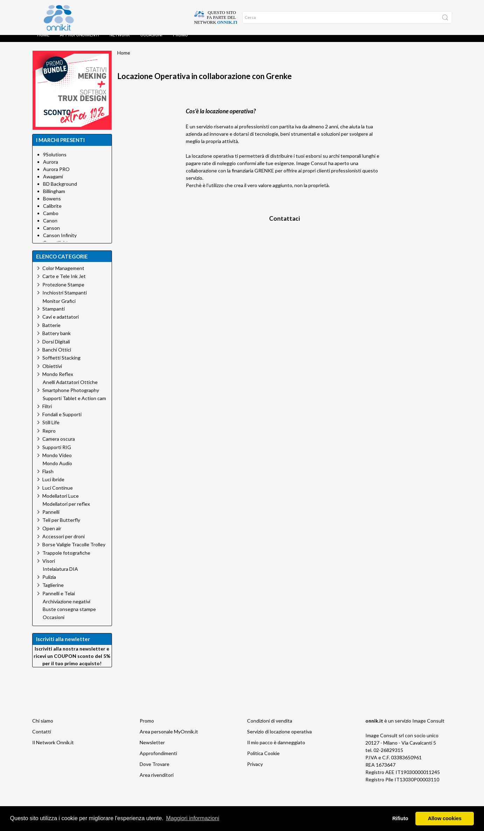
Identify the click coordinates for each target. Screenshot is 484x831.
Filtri (47, 413)
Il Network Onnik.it (53, 749)
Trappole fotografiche (66, 560)
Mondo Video (57, 462)
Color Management (63, 275)
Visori (48, 568)
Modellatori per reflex (66, 511)
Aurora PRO (56, 176)
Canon (50, 227)
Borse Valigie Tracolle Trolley (73, 551)
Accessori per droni (63, 543)
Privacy (255, 771)
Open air (51, 535)
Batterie (51, 332)
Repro (49, 438)
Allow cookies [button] (445, 818)
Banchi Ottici (56, 357)
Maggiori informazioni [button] (192, 818)
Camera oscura (58, 446)
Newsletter (152, 749)
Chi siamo (42, 728)
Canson (51, 235)
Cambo (50, 220)
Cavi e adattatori (60, 324)
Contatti (41, 738)
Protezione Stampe (63, 291)
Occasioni (151, 42)
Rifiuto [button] (400, 818)
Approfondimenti (79, 42)
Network (120, 42)
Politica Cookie (263, 760)
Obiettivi (52, 373)
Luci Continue (57, 495)
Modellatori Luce (60, 503)
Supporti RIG (56, 454)
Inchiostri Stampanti (64, 300)
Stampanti (53, 316)
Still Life (50, 429)
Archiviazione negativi (66, 608)
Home (43, 42)
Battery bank (56, 340)
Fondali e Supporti (62, 421)
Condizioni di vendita (269, 728)
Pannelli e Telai (58, 600)
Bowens (52, 205)
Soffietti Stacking (61, 365)
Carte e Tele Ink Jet (64, 283)
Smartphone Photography (70, 397)
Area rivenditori (157, 782)
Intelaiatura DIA (60, 576)
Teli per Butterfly (61, 527)
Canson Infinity (60, 242)
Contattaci (284, 225)
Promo (180, 42)
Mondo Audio (57, 470)
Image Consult (428, 728)
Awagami (53, 183)
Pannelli (50, 519)
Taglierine (53, 592)
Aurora (50, 169)
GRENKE (264, 177)
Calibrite (52, 213)
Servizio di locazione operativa (279, 738)
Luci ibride (53, 486)
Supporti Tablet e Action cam (74, 405)
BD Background (60, 191)
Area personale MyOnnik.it (169, 738)
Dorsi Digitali (56, 348)
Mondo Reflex (57, 381)
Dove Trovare (154, 771)
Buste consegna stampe (69, 616)
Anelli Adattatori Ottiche (70, 389)
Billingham (54, 198)
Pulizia (49, 584)
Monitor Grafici (59, 308)
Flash (48, 478)
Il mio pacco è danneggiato (276, 749)
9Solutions (54, 161)
